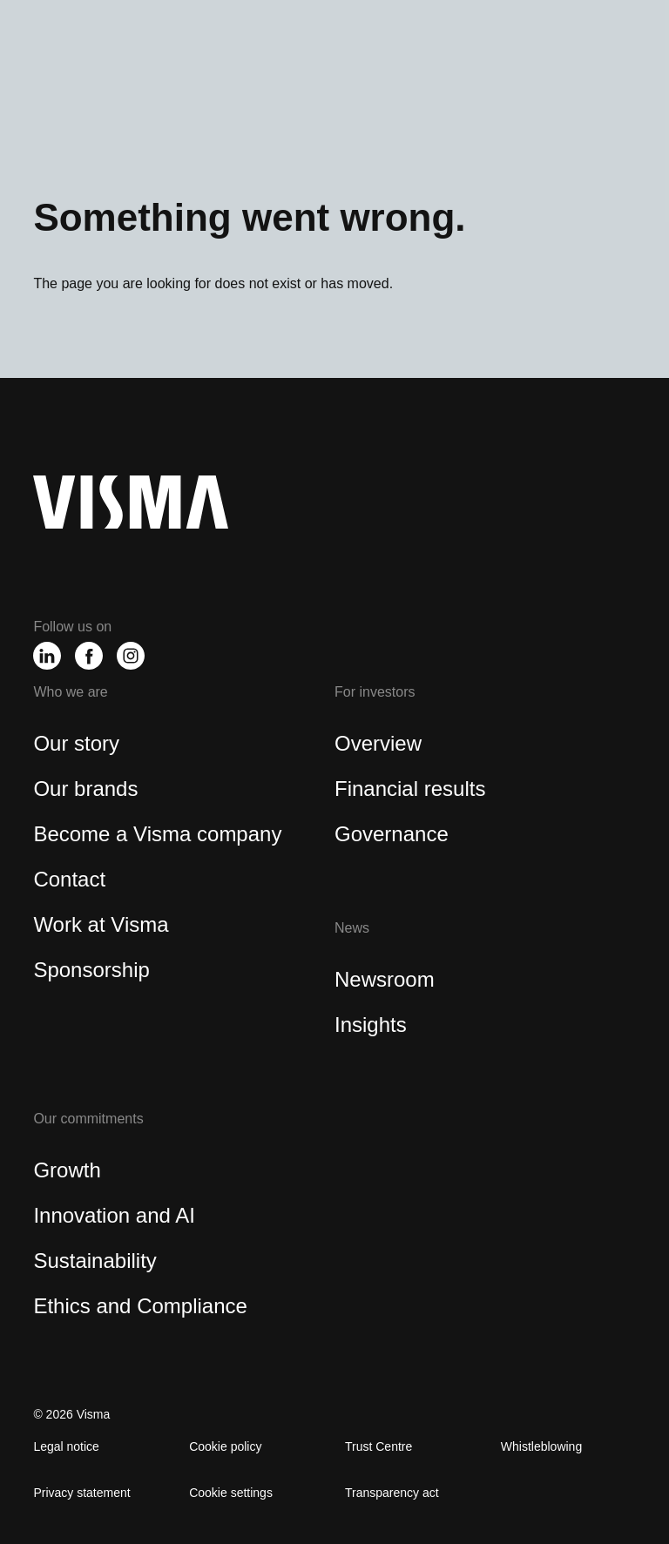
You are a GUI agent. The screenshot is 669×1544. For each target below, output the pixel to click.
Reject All (381, 346)
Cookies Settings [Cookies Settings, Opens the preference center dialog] (134, 345)
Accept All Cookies (511, 346)
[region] (334, 301)
